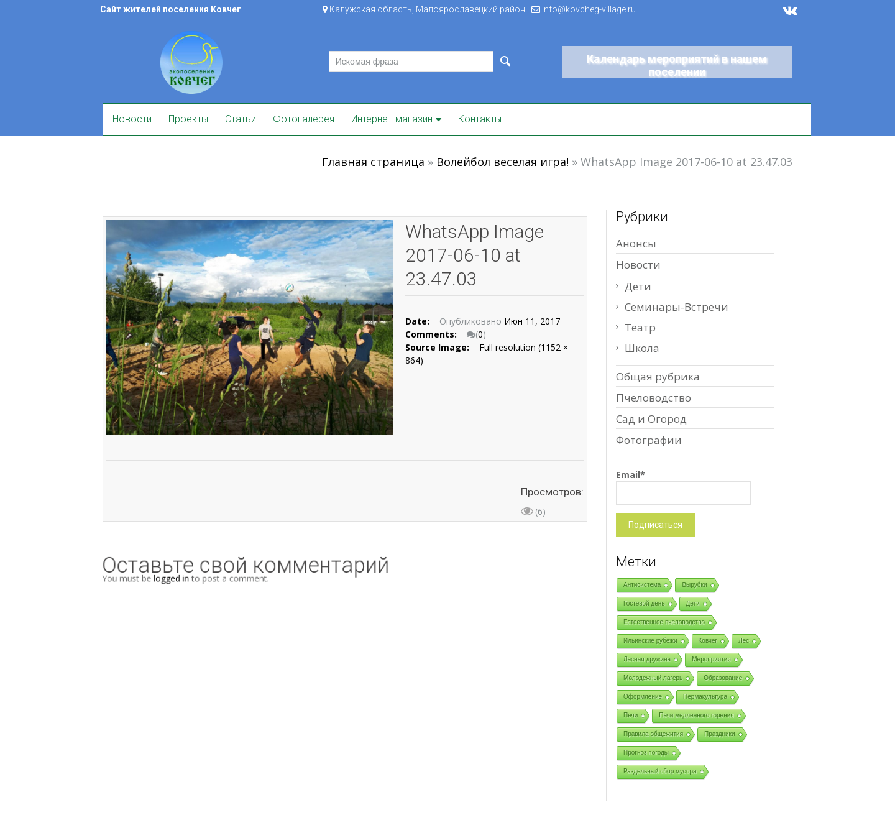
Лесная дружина (647, 659)
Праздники (719, 733)
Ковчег (708, 640)
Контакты (480, 119)
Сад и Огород (651, 418)
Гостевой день (644, 603)
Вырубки (694, 584)
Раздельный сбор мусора (660, 771)
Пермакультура (705, 696)
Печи (630, 715)
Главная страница (373, 161)
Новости (132, 119)
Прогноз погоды (646, 752)
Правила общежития (653, 733)
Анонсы (636, 243)
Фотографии (649, 439)
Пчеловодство (653, 397)
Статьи (240, 119)
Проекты (188, 119)
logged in (180, 578)
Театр (640, 327)
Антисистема (642, 584)
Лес (743, 640)
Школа (642, 347)
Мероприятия (711, 659)
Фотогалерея (303, 119)
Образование (723, 678)
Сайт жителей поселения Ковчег (170, 9)
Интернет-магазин (392, 119)
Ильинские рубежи (650, 640)
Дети (638, 286)
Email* (683, 487)
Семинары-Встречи (676, 306)
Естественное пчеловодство (664, 622)
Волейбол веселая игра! (502, 161)
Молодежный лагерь (652, 678)
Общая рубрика (658, 376)
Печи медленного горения (696, 715)
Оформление (642, 696)
